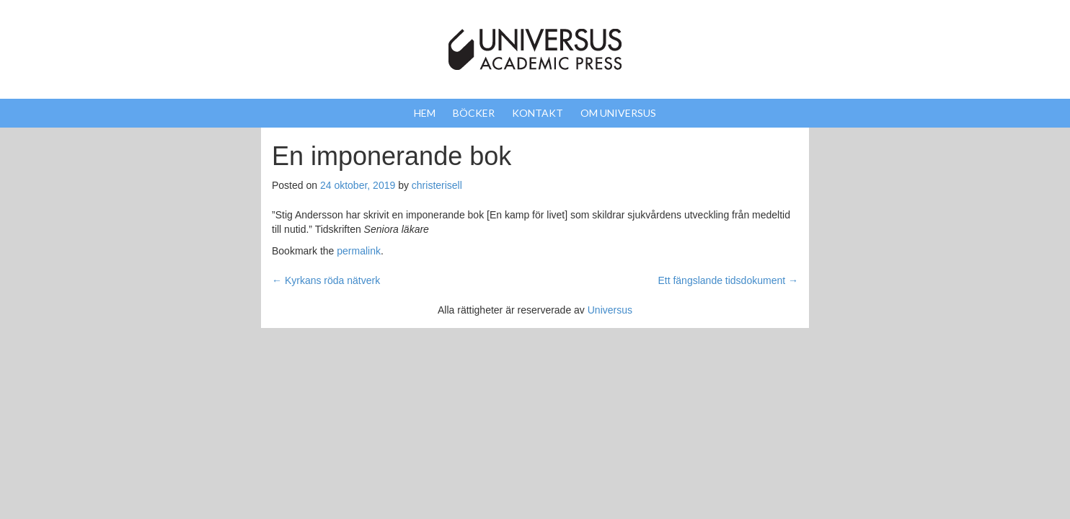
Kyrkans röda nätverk (326, 280)
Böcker (474, 113)
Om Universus (618, 113)
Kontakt (537, 113)
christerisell (437, 185)
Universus (610, 310)
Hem (424, 113)
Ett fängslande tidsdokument (728, 280)
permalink (359, 251)
